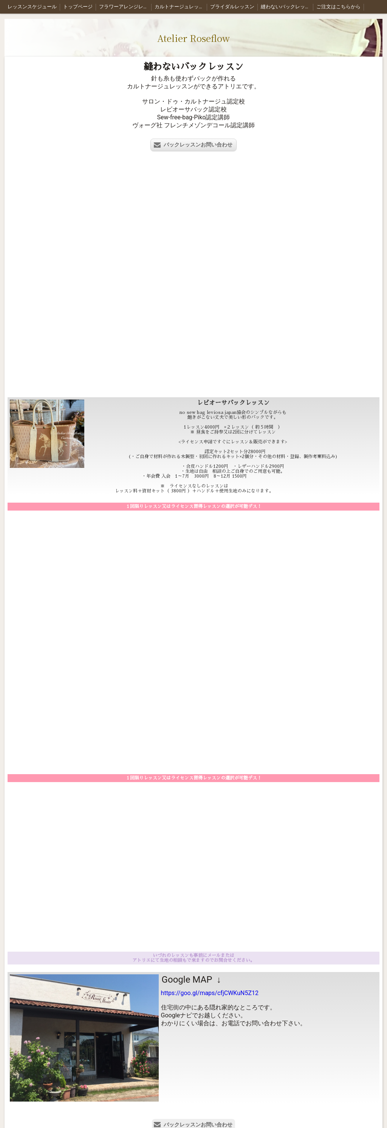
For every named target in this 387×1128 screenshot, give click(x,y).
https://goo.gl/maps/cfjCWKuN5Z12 (210, 993)
